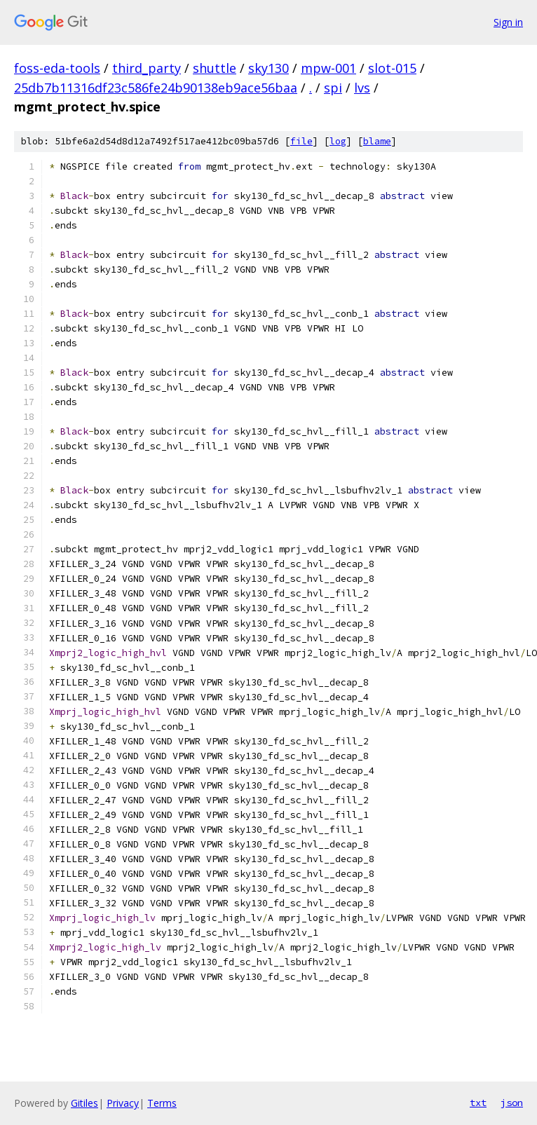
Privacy (123, 1103)
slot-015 (392, 68)
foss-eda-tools (57, 68)
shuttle (214, 68)
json (512, 1102)
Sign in (508, 22)
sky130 (268, 68)
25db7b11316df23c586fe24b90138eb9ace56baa (155, 87)
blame (377, 141)
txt (478, 1102)
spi (333, 87)
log (337, 141)
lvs (362, 87)
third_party (146, 68)
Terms (162, 1103)
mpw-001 (328, 68)
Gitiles (84, 1103)
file (301, 141)
